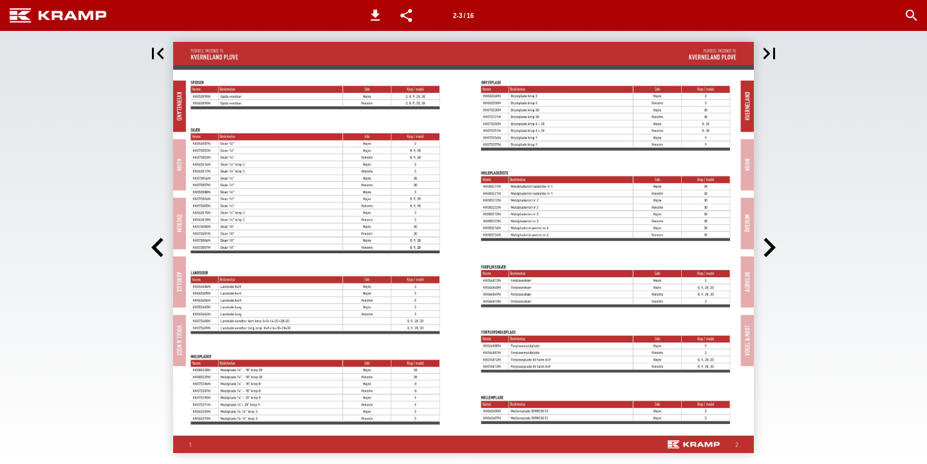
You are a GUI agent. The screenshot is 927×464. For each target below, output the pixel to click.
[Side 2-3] (463, 15)
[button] (375, 15)
